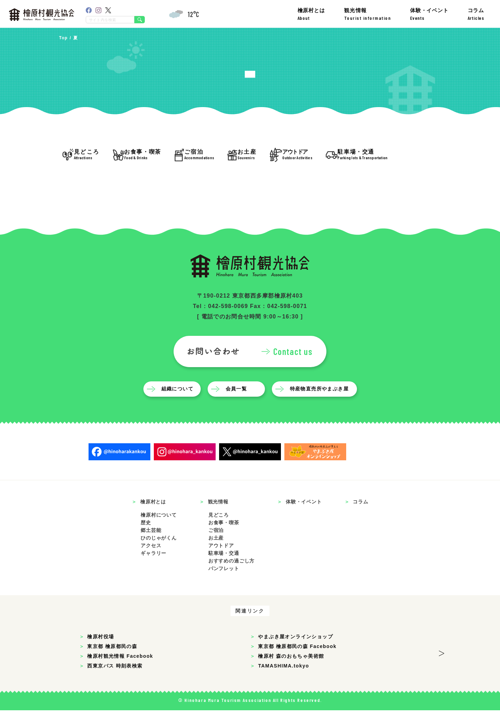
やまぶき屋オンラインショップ (295, 638)
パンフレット (223, 570)
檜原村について (159, 516)
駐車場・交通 (223, 555)
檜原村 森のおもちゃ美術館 (291, 658)
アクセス (151, 547)
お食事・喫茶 (223, 524)
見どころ (218, 516)
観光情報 (367, 14)
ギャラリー (153, 555)
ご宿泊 (216, 532)
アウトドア (221, 547)
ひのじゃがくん (159, 539)
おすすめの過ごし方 (231, 562)
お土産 (216, 539)
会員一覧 (236, 390)
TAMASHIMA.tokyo (283, 667)
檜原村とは (311, 14)
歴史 (146, 524)
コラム (476, 14)
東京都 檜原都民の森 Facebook (297, 648)
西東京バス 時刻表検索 (114, 667)
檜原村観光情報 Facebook (120, 658)
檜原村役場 (100, 638)
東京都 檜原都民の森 (112, 648)
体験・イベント (429, 14)
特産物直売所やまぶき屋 (319, 390)
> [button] (441, 653)
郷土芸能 (151, 532)
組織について (177, 390)
